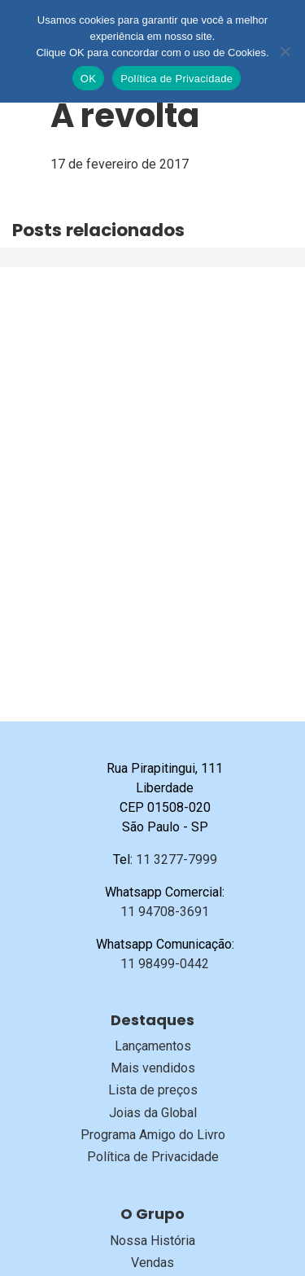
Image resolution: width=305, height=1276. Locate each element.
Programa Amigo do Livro (153, 1134)
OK (88, 78)
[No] (285, 51)
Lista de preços (153, 1090)
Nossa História (152, 1240)
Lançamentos (153, 1046)
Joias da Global (153, 1112)
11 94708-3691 (164, 911)
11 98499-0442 (164, 963)
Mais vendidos (153, 1068)
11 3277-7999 (176, 859)
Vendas (152, 1262)
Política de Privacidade (153, 1156)
